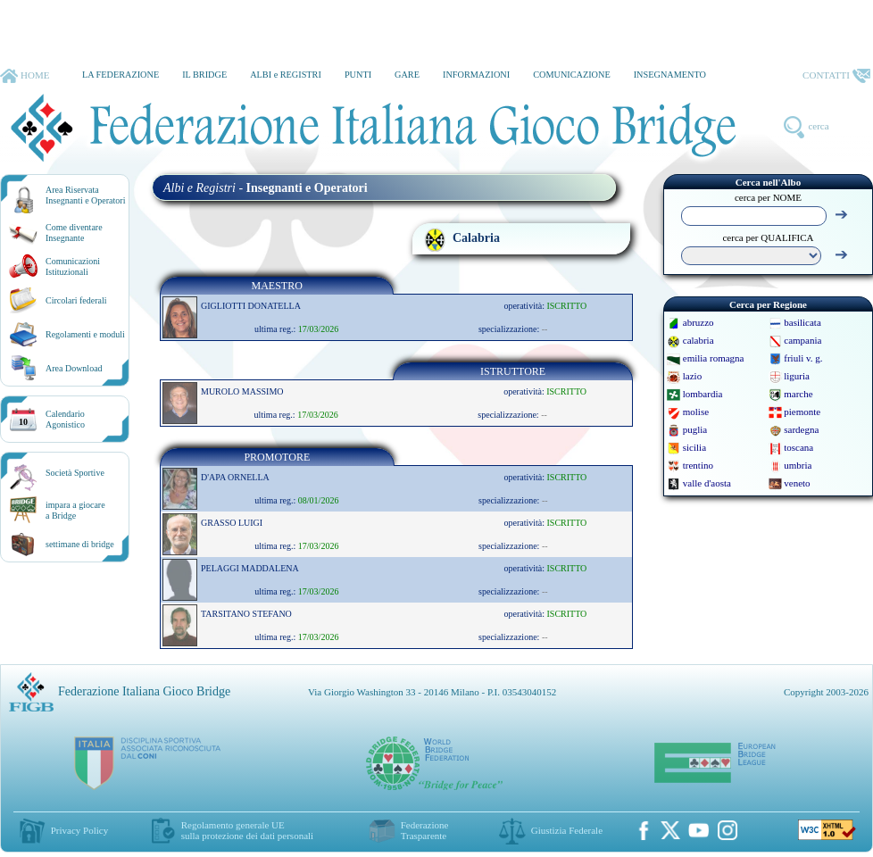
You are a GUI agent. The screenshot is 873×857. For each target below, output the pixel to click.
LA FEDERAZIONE (120, 74)
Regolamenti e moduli (85, 334)
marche (798, 393)
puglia (695, 429)
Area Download (74, 368)
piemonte (802, 411)
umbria (797, 465)
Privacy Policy (79, 830)
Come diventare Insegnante (74, 232)
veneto (797, 483)
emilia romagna (713, 358)
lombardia (703, 393)
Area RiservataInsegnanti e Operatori (85, 195)
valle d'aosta (707, 483)
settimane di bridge (80, 544)
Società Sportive (75, 473)
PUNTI (358, 74)
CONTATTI (836, 76)
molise (696, 411)
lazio (692, 375)
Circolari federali (76, 300)
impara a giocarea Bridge (75, 510)
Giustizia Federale (567, 830)
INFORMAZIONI (476, 74)
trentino (698, 465)
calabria (698, 340)
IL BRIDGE (204, 74)
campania (802, 340)
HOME (24, 76)
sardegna (801, 429)
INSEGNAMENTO (670, 74)
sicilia (694, 447)
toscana (798, 447)
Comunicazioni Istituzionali (73, 266)
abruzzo (698, 322)
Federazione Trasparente (425, 830)
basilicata (802, 322)
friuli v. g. (803, 358)
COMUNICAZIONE (572, 74)
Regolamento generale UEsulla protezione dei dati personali (247, 830)
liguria (797, 375)
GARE (407, 74)
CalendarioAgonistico (65, 419)
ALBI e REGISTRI (285, 74)
